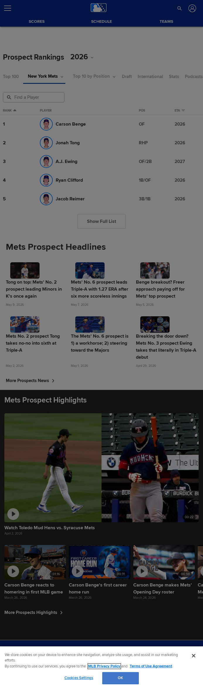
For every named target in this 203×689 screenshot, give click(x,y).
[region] (101, 667)
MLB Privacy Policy (104, 666)
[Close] (193, 655)
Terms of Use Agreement (151, 666)
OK (120, 678)
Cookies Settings (78, 678)
